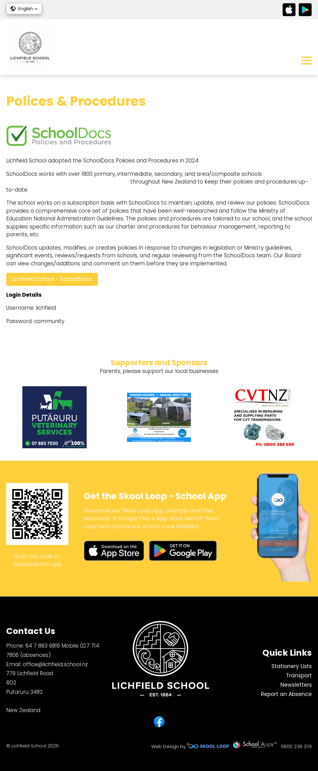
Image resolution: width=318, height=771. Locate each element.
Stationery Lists (291, 666)
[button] (24, 8)
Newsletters (296, 685)
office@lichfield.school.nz (55, 664)
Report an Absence (286, 694)
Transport (299, 675)
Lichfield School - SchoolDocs (52, 279)
